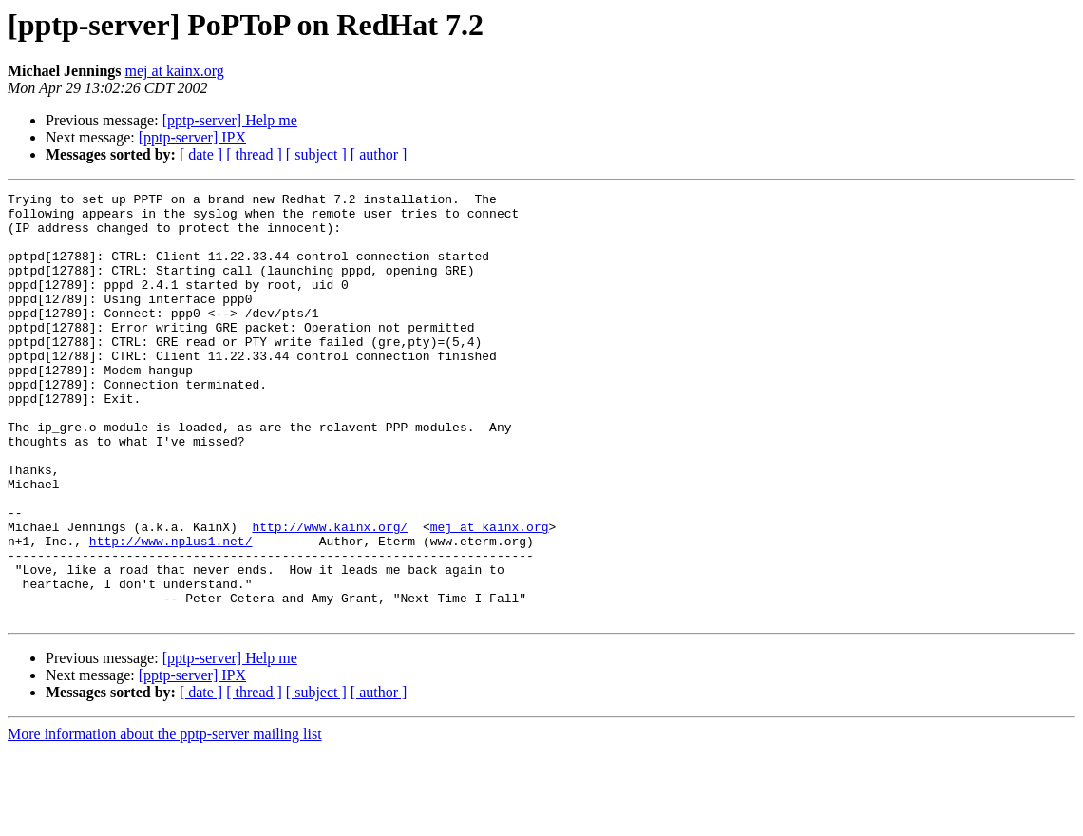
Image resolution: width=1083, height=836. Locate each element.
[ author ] (379, 154)
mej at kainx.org (174, 71)
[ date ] (201, 154)
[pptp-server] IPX (192, 137)
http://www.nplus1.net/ (171, 611)
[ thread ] (254, 154)
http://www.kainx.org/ (330, 594)
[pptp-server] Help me (229, 120)
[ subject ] (316, 154)
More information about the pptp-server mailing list (165, 819)
